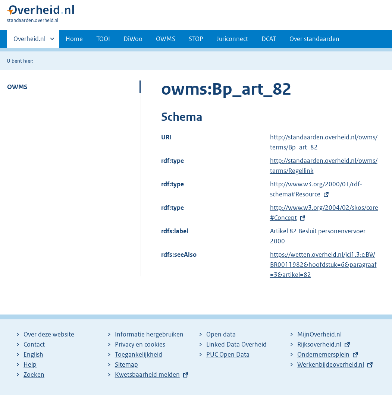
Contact (34, 344)
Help (30, 364)
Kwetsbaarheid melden (147, 374)
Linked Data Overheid (236, 344)
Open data (221, 334)
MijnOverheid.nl (319, 334)
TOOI (103, 39)
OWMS (165, 39)
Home (74, 39)
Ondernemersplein (323, 354)
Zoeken (33, 374)
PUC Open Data (228, 354)
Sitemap (126, 364)
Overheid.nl (29, 41)
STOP (196, 39)
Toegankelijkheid (138, 354)
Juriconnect (232, 39)
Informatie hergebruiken (149, 334)
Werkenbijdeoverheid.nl (330, 364)
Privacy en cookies (140, 344)
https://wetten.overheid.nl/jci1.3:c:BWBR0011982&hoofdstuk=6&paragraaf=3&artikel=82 (323, 264)
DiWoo (132, 39)
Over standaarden (314, 39)
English (33, 354)
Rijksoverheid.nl (319, 344)
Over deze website (48, 334)
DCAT (268, 39)
